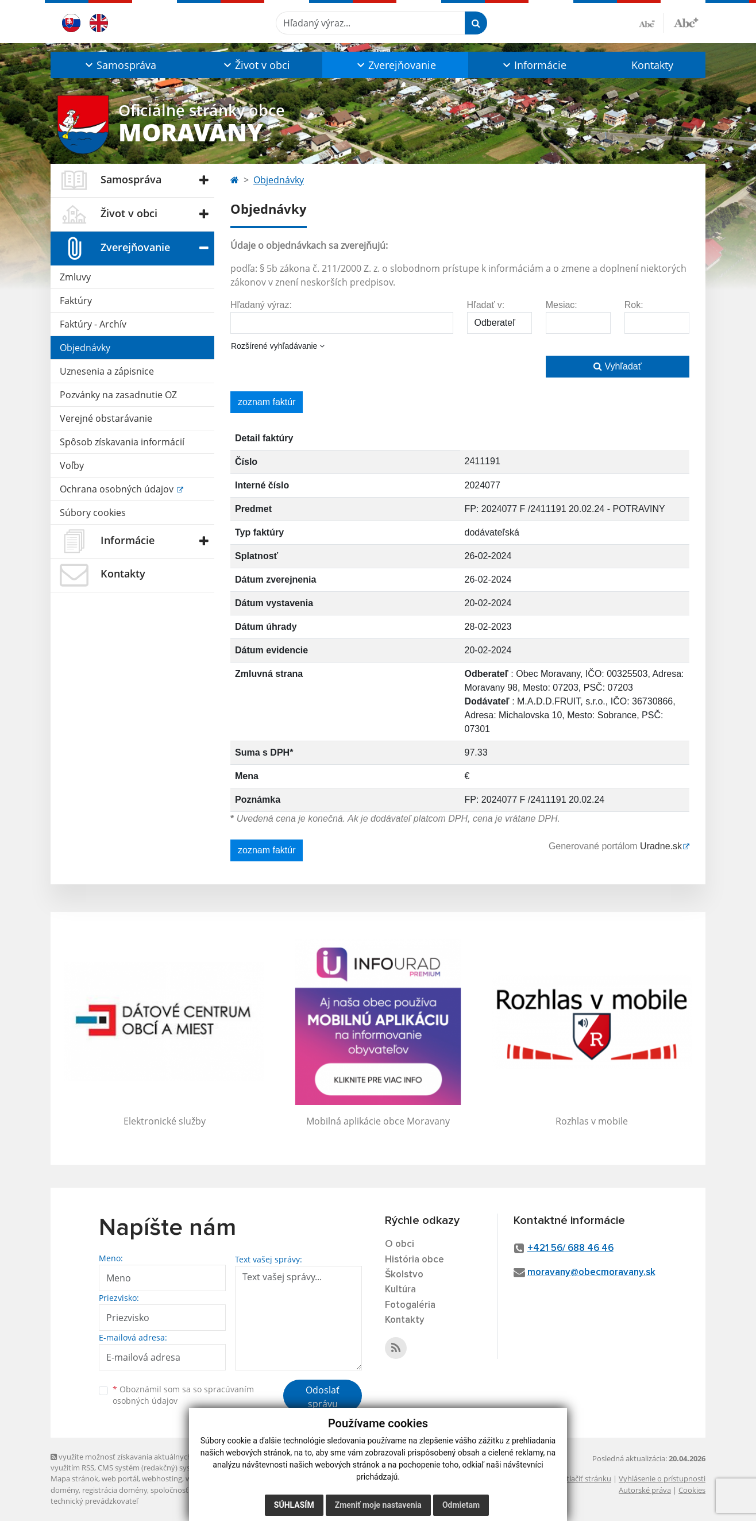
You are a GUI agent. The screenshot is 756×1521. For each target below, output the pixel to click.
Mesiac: (561, 305)
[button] (119, 65)
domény (65, 1490)
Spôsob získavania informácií (122, 442)
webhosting (162, 1478)
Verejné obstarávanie (106, 418)
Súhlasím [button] (294, 1505)
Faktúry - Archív (93, 324)
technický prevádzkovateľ (94, 1501)
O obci (399, 1244)
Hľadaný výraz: (261, 305)
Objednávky (85, 347)
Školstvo (404, 1275)
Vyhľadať (617, 366)
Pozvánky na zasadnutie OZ (118, 394)
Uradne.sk (661, 846)
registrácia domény (114, 1490)
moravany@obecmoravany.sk (591, 1272)
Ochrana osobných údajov (118, 489)
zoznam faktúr (266, 402)
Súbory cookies (93, 512)
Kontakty (652, 65)
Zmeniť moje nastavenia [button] (378, 1505)
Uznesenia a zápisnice (107, 371)
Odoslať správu (323, 1397)
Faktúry (76, 300)
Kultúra (400, 1290)
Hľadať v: (486, 305)
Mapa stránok (74, 1478)
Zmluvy (75, 277)
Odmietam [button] (461, 1505)
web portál (120, 1478)
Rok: (633, 305)
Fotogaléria (410, 1305)
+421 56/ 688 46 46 (570, 1248)
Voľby (72, 465)
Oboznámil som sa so (183, 1395)
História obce (414, 1260)
